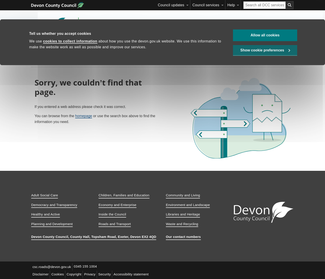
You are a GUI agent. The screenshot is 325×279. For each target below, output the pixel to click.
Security (109, 274)
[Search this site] (253, 46)
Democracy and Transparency (54, 205)
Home (39, 46)
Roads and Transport (115, 224)
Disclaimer (41, 274)
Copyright (76, 274)
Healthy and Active (45, 214)
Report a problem (126, 46)
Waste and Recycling (182, 224)
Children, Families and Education (124, 195)
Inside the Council (112, 214)
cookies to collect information (70, 22)
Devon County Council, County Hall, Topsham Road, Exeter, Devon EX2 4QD (93, 237)
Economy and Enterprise (117, 205)
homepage (83, 116)
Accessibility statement (136, 274)
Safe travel (229, 46)
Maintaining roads (65, 46)
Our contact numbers (183, 237)
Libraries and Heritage (183, 214)
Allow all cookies (265, 16)
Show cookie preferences (262, 32)
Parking (96, 46)
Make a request (159, 46)
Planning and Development (52, 224)
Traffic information (196, 46)
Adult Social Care (44, 195)
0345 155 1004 (87, 267)
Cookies (59, 274)
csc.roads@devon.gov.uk (52, 267)
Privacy (93, 274)
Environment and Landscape (188, 205)
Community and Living (183, 195)
